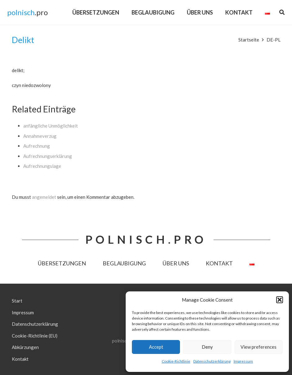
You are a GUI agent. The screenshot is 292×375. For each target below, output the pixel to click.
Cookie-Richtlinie (176, 361)
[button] (279, 300)
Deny (207, 347)
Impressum (243, 361)
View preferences (258, 347)
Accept (156, 347)
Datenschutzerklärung (212, 361)
